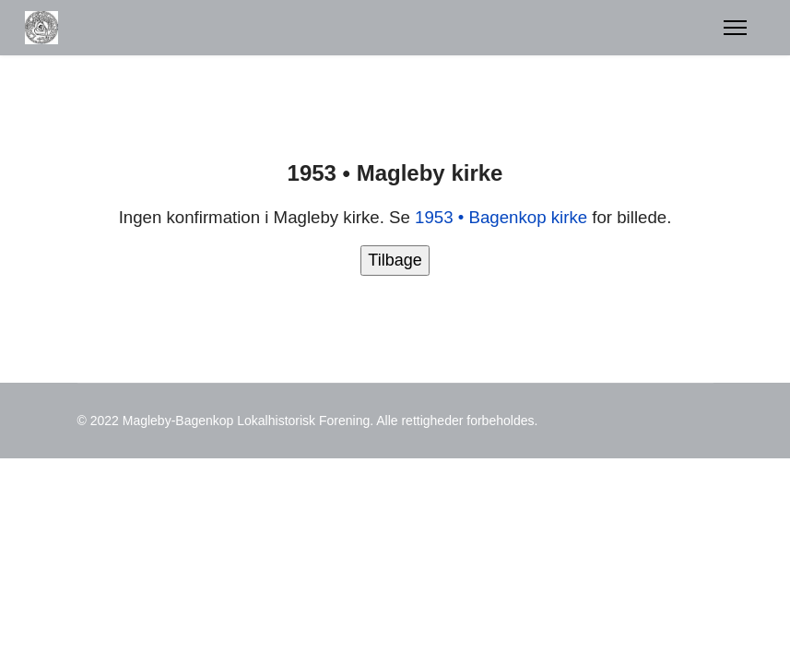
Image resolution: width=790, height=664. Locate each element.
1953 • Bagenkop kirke (501, 217)
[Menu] (735, 27)
